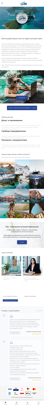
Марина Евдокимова (33, 331)
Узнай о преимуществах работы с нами (22, 108)
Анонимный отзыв (34, 378)
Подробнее (22, 97)
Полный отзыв (15, 332)
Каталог (22, 242)
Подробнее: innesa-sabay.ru (10, 300)
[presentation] (2, 265)
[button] (20, 27)
